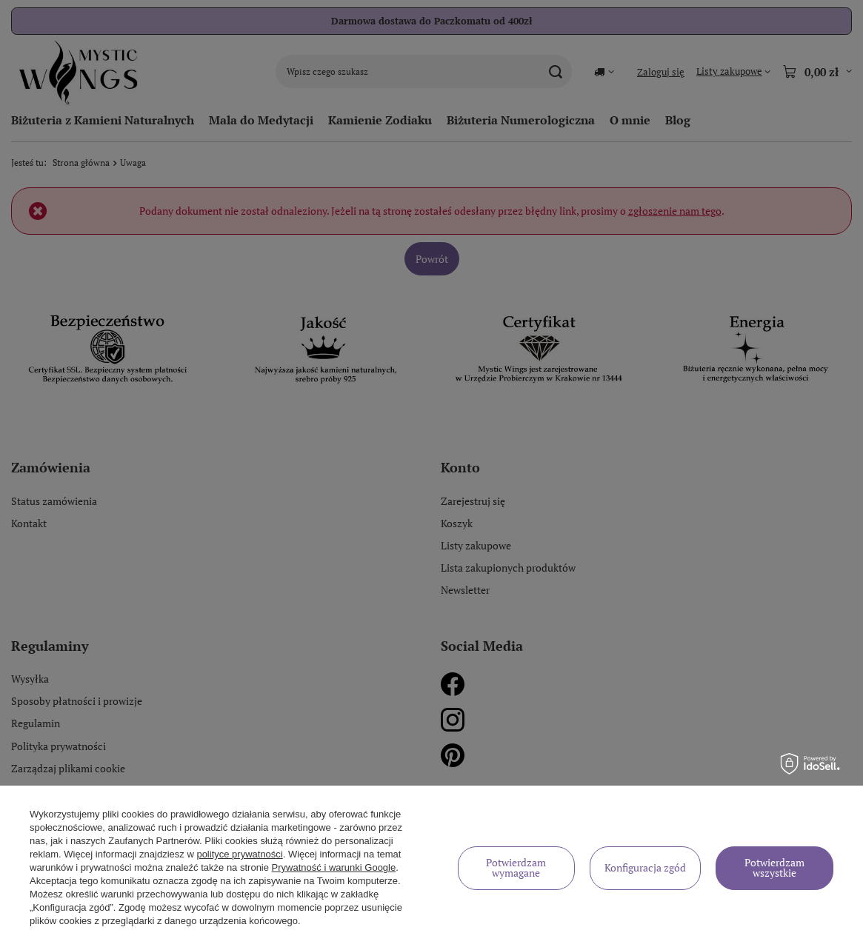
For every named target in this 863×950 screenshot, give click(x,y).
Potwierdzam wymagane (516, 867)
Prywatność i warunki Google (334, 867)
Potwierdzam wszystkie (774, 867)
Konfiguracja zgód (645, 867)
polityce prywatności (239, 854)
